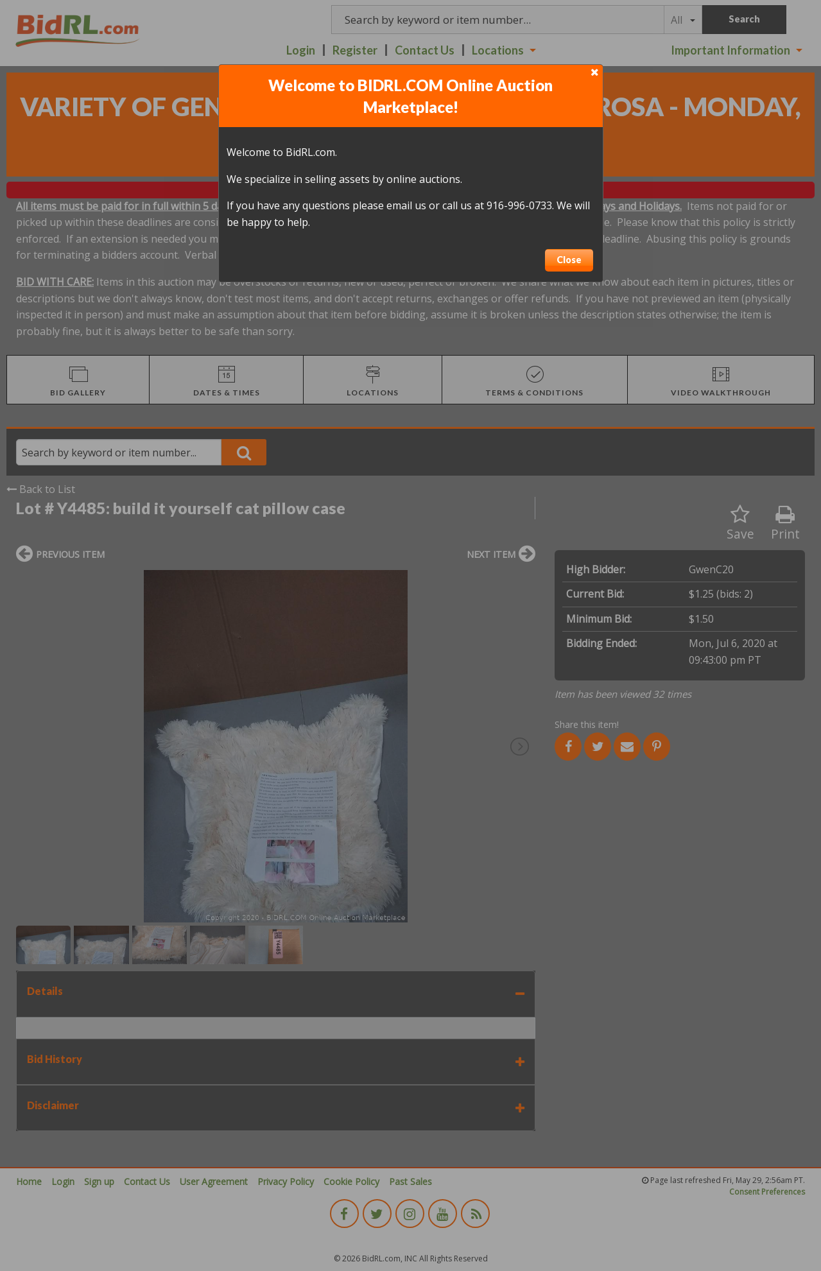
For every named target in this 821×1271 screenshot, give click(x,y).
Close (569, 259)
